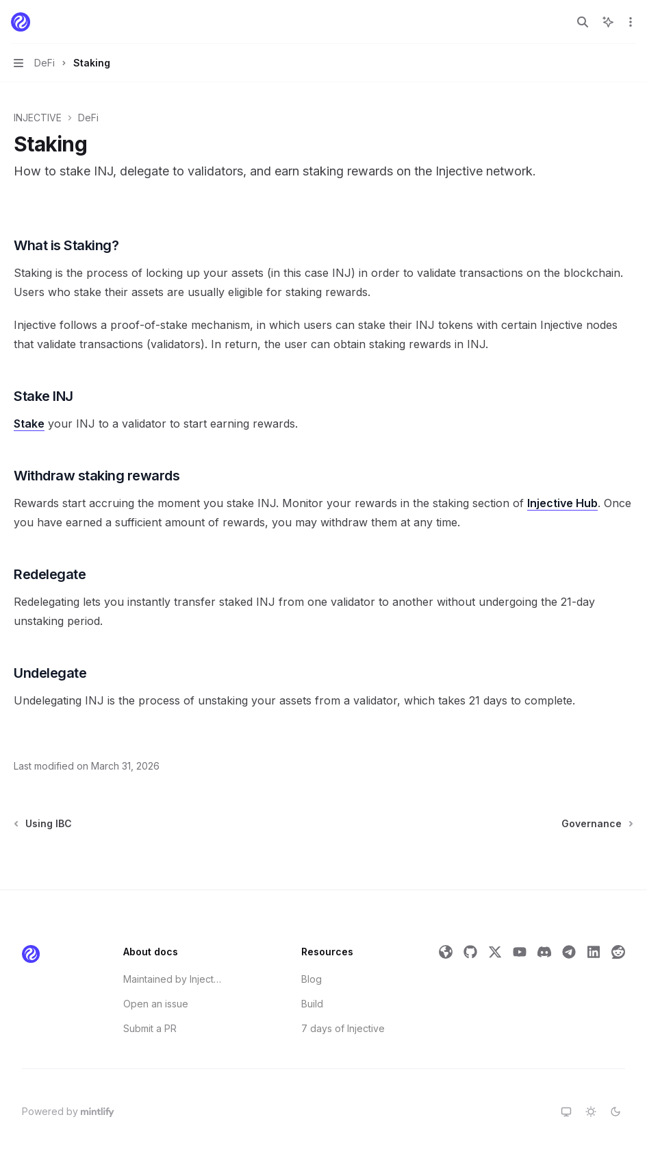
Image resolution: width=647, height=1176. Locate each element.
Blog (311, 979)
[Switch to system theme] (566, 1111)
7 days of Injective (343, 1028)
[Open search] (583, 22)
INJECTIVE (38, 117)
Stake (29, 423)
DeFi (88, 117)
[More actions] (629, 22)
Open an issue (155, 1003)
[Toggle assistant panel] (608, 22)
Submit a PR (150, 1028)
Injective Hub (562, 503)
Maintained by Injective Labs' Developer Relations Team (172, 979)
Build (312, 1003)
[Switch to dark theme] (615, 1111)
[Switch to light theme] (590, 1111)
